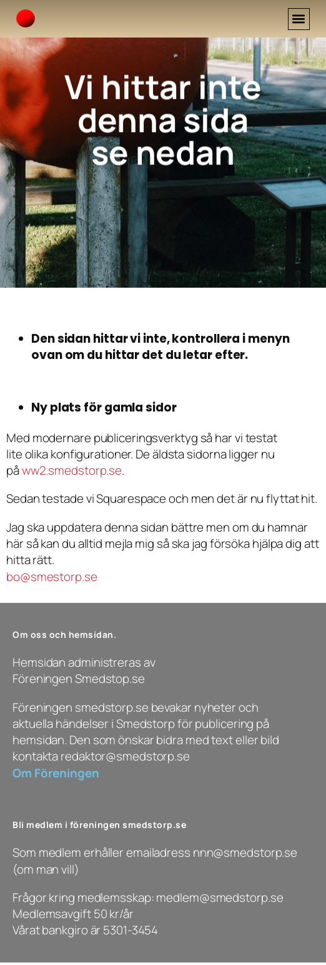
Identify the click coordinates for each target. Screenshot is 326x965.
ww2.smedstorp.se (72, 470)
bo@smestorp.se (51, 576)
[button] (299, 19)
